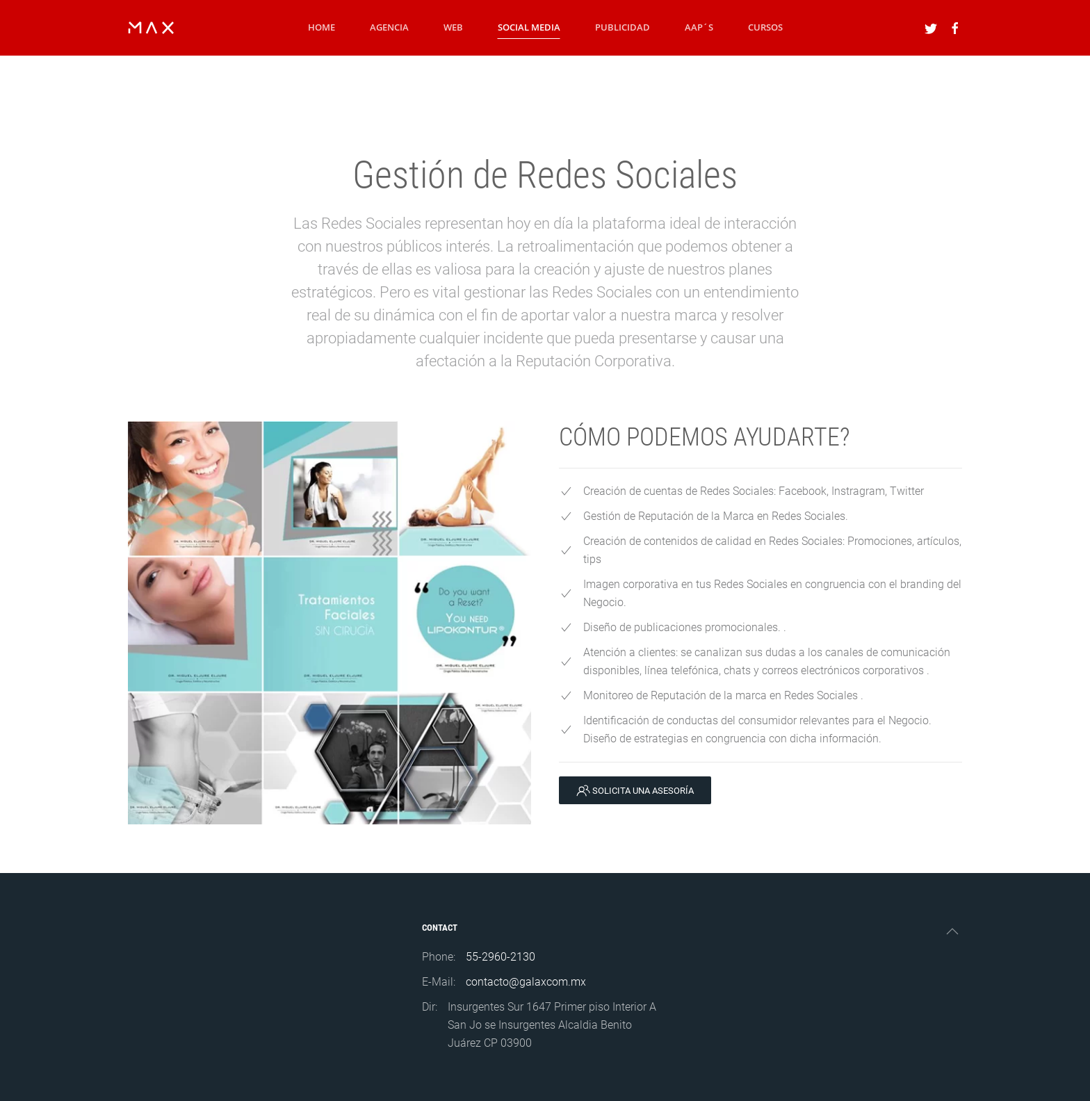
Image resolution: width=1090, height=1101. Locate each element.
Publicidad (622, 27)
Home (321, 27)
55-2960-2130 (500, 956)
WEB (453, 27)
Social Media (529, 27)
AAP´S (699, 27)
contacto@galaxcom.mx (526, 981)
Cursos (765, 27)
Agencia (389, 27)
